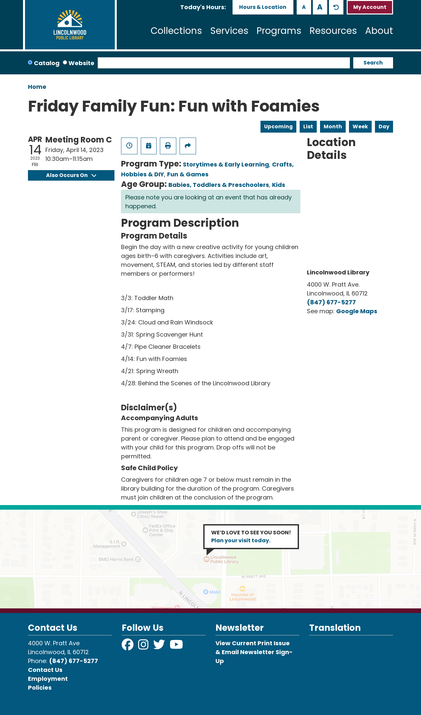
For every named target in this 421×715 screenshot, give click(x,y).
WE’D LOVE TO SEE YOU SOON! (251, 536)
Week (360, 126)
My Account (369, 7)
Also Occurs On (71, 175)
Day (384, 126)
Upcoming (278, 126)
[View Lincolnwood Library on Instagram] (144, 647)
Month (333, 126)
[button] (203, 7)
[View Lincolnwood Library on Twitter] (159, 647)
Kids (278, 185)
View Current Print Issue (252, 643)
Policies (40, 687)
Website (81, 63)
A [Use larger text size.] (320, 7)
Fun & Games (188, 174)
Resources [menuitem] (333, 30)
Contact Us (45, 670)
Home (37, 87)
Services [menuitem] (229, 30)
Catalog (47, 63)
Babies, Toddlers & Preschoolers (218, 185)
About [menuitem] (379, 30)
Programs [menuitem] (279, 30)
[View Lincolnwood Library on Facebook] (128, 647)
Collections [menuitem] (176, 30)
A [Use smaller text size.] (304, 7)
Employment (48, 679)
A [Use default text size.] (336, 7)
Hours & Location (262, 7)
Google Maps (356, 311)
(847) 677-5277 (331, 302)
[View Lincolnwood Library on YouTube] (176, 647)
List (308, 126)
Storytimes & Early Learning (226, 164)
